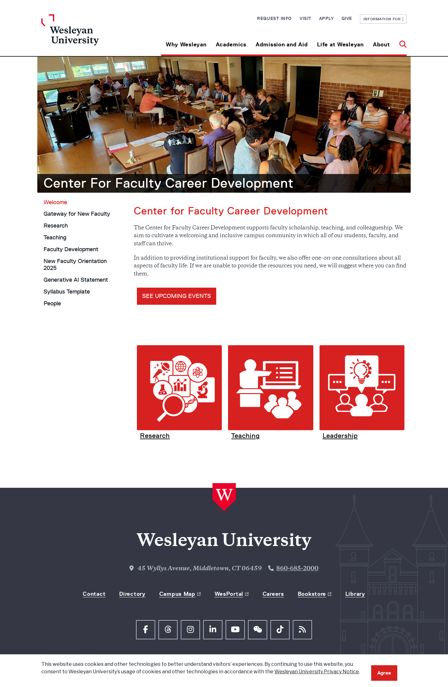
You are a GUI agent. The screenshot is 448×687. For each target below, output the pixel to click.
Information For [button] (383, 18)
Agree (384, 673)
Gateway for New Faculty (77, 213)
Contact (94, 594)
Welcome (55, 202)
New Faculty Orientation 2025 (75, 265)
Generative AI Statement (76, 279)
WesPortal (229, 594)
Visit (305, 18)
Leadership (340, 436)
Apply (326, 18)
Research (56, 225)
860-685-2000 (297, 569)
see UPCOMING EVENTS (176, 296)
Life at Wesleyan (340, 44)
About (381, 44)
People (52, 303)
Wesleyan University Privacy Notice (316, 672)
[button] (400, 42)
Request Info (274, 18)
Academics (231, 44)
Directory (132, 594)
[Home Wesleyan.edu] (87, 35)
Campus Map (177, 594)
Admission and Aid (282, 44)
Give (347, 18)
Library (355, 594)
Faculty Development (71, 249)
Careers (273, 594)
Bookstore (312, 594)
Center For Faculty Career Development (169, 183)
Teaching (55, 237)
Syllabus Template (67, 291)
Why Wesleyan (186, 44)
